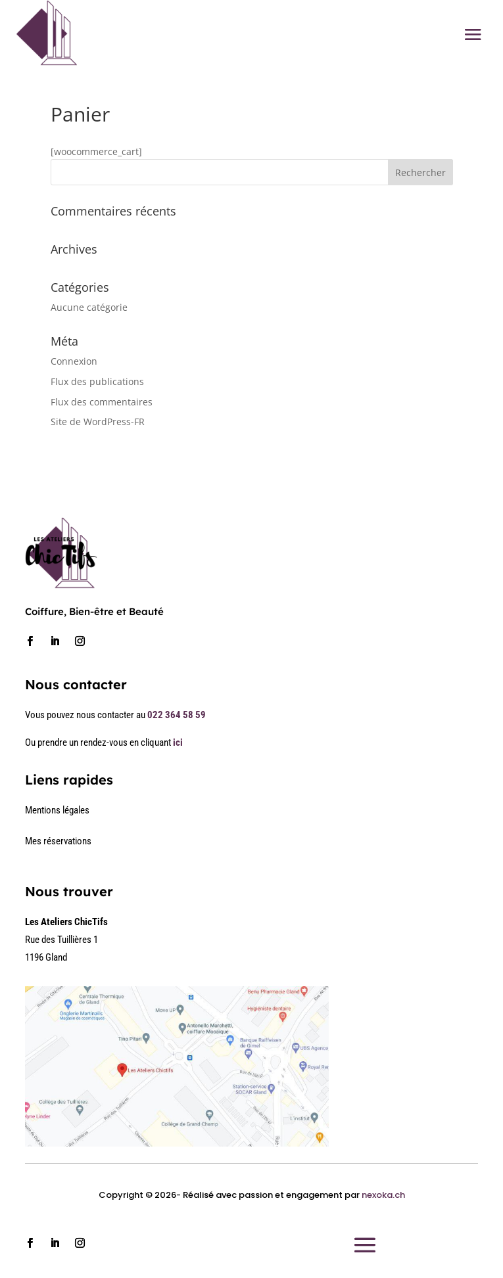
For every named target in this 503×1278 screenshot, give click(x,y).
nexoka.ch (383, 1195)
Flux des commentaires (102, 402)
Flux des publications (97, 381)
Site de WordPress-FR (98, 421)
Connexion (74, 361)
